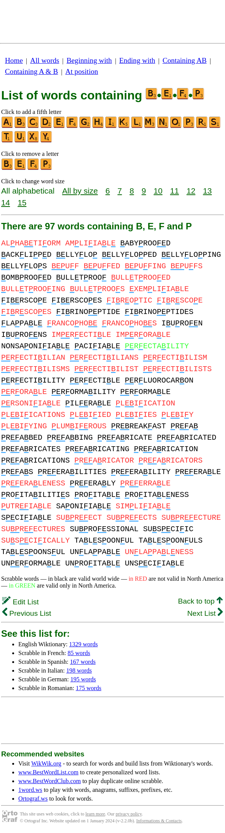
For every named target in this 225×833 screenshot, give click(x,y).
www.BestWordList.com (48, 772)
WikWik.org (46, 763)
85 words (79, 653)
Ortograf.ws (33, 798)
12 (190, 190)
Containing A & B (31, 71)
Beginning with (89, 60)
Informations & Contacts (159, 820)
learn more (95, 814)
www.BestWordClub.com (49, 781)
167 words (83, 661)
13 (207, 190)
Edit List (20, 602)
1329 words (83, 644)
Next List (205, 613)
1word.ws (30, 790)
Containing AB (184, 60)
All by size (80, 190)
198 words (79, 670)
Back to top (200, 601)
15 (22, 202)
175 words (88, 688)
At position (81, 71)
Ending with (137, 60)
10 (158, 190)
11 (174, 190)
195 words (83, 679)
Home (14, 60)
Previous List (26, 613)
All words (44, 60)
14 (5, 202)
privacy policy (128, 814)
